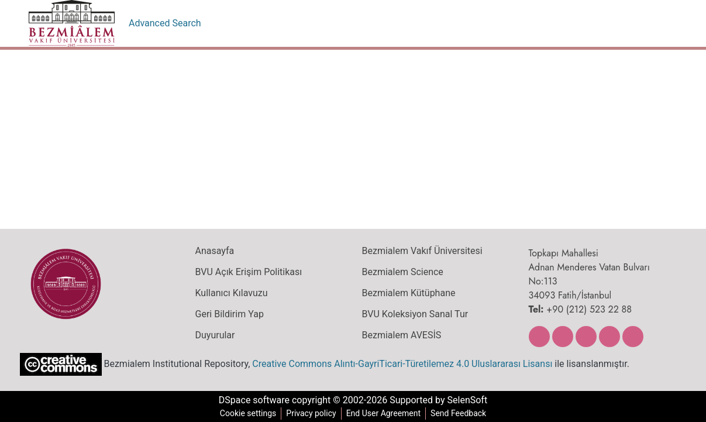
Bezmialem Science (401, 272)
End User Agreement (383, 413)
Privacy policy (309, 413)
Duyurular (214, 335)
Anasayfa (214, 251)
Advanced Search (165, 23)
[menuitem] (633, 23)
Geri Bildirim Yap (228, 314)
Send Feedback (461, 413)
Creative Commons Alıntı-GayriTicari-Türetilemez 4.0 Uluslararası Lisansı (395, 363)
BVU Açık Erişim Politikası (248, 272)
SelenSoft (470, 400)
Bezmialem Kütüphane (407, 293)
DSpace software (251, 400)
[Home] (72, 23)
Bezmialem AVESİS (402, 335)
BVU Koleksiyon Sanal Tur (415, 314)
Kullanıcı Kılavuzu (229, 293)
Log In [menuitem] (656, 23)
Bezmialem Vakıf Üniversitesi (421, 251)
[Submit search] (616, 23)
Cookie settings (245, 413)
